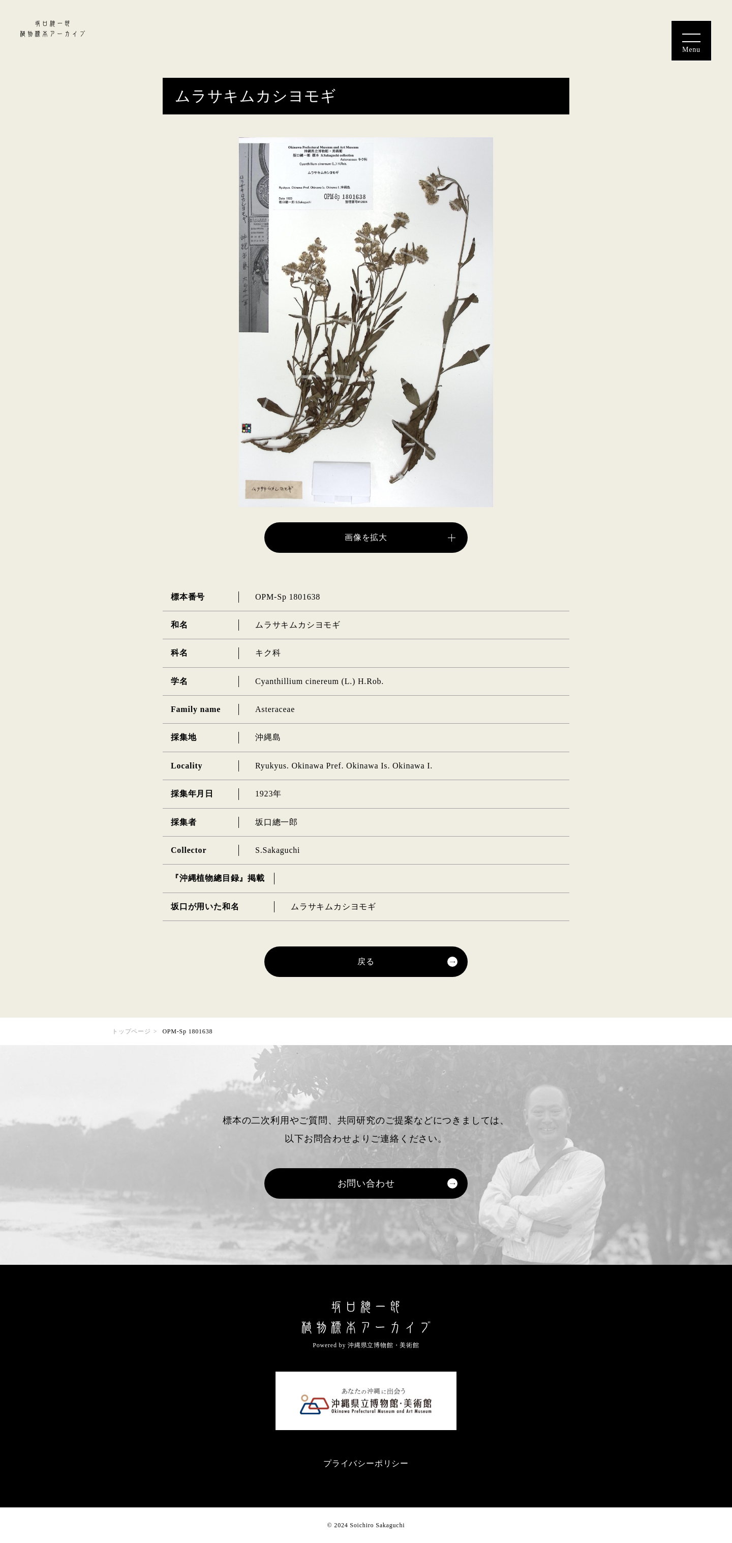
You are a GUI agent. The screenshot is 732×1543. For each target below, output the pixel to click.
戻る (366, 961)
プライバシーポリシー (366, 1463)
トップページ (131, 1031)
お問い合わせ (366, 1183)
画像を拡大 (366, 537)
